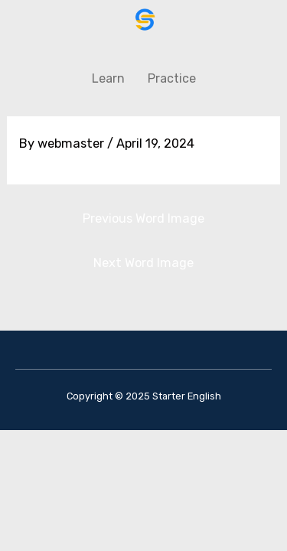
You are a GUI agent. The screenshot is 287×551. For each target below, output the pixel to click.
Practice (172, 78)
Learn (108, 78)
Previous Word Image (143, 218)
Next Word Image (143, 263)
